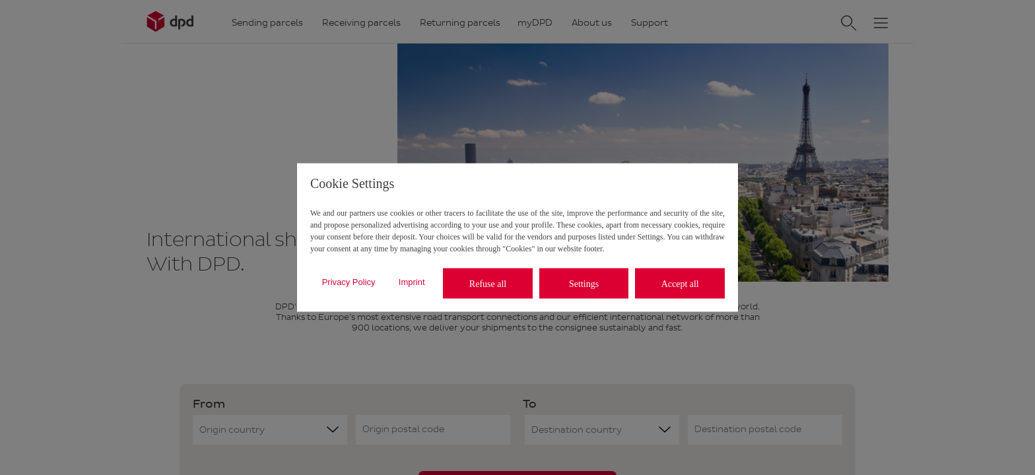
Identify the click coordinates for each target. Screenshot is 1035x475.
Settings (584, 283)
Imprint (412, 281)
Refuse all (487, 283)
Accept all (680, 283)
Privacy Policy (349, 281)
